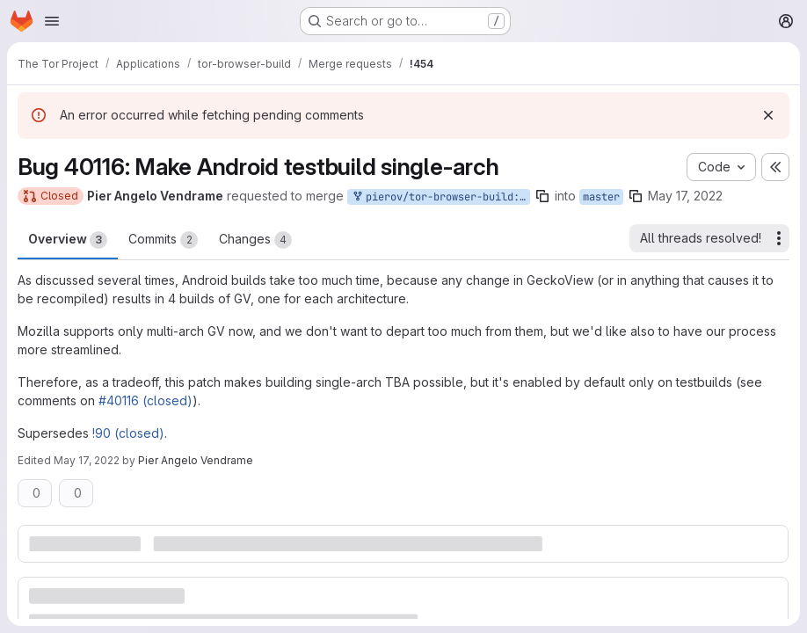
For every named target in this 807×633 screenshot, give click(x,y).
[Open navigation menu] (52, 21)
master (601, 197)
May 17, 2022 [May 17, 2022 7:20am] (685, 195)
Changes (255, 240)
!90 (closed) (128, 433)
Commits (163, 240)
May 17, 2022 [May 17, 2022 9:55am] (87, 460)
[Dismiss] (768, 115)
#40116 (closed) (145, 400)
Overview (67, 240)
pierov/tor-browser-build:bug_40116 (440, 197)
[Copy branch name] (542, 196)
